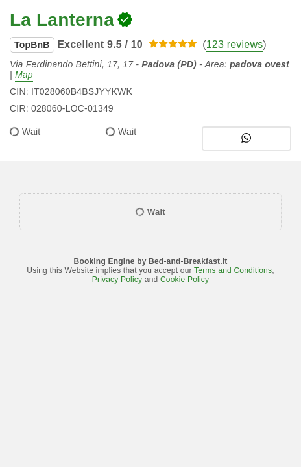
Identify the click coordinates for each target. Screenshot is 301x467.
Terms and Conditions (233, 270)
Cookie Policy (184, 279)
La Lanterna (62, 20)
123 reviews (234, 44)
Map (24, 74)
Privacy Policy (117, 279)
